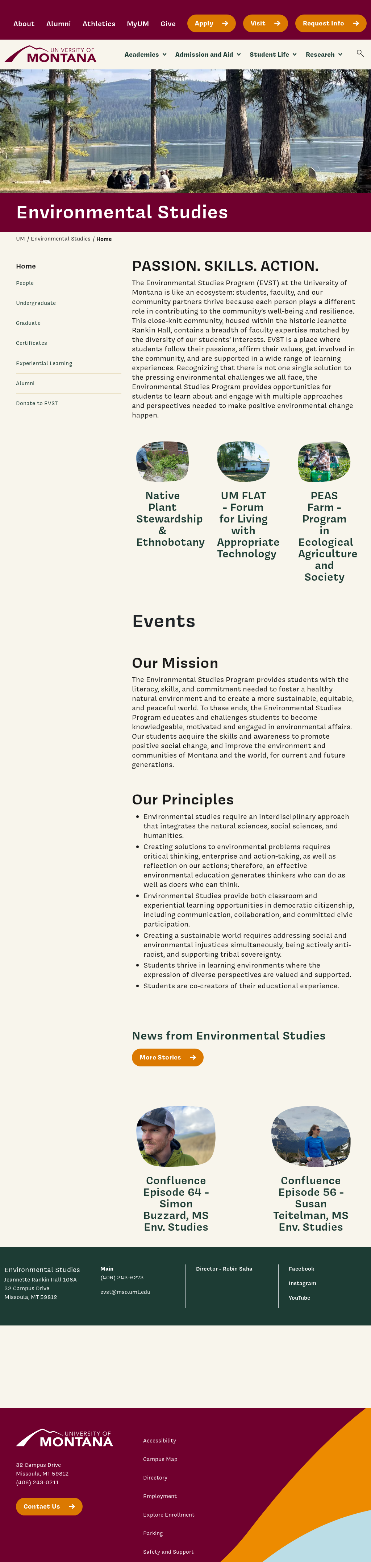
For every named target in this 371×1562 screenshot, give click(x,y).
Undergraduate (36, 303)
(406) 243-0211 (37, 1482)
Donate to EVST (37, 403)
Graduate (28, 323)
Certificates (31, 343)
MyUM (138, 23)
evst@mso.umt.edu (125, 1292)
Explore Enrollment (169, 1514)
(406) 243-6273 (122, 1277)
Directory (155, 1477)
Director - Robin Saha (224, 1268)
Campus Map (160, 1459)
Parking (153, 1533)
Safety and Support (168, 1551)
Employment (160, 1496)
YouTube (299, 1297)
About (24, 23)
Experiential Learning (44, 363)
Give (168, 23)
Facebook (301, 1268)
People (25, 283)
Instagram (302, 1283)
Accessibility (159, 1440)
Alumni (58, 23)
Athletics (99, 23)
